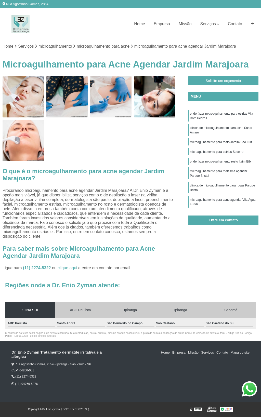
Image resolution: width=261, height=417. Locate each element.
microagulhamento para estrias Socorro (216, 152)
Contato (235, 24)
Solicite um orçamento (223, 81)
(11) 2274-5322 (37, 268)
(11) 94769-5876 (24, 384)
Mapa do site (239, 352)
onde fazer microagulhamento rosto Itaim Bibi (220, 161)
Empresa (162, 24)
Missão (185, 24)
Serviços (208, 24)
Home (139, 24)
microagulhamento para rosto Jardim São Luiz (221, 142)
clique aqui (67, 268)
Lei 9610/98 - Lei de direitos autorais (35, 335)
